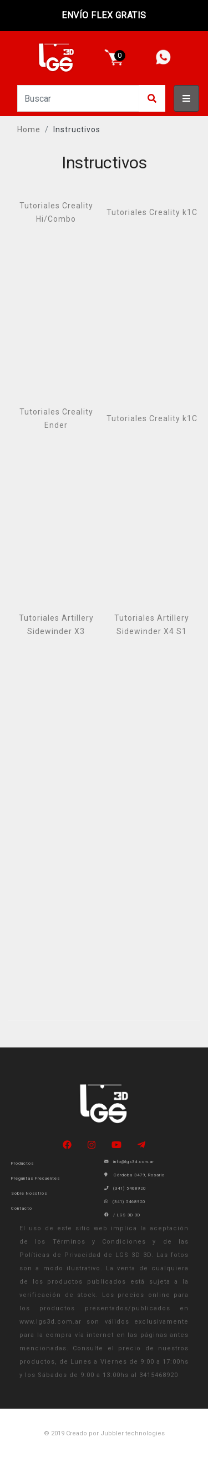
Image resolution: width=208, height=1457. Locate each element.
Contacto (21, 1208)
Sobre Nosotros (29, 1193)
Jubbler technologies (132, 1433)
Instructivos (76, 129)
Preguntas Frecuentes (35, 1178)
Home (28, 129)
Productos (22, 1163)
